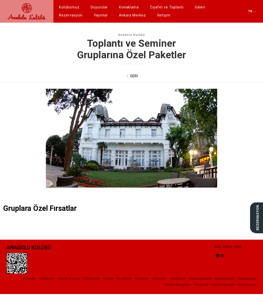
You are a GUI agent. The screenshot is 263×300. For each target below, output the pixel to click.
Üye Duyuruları (247, 284)
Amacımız (142, 278)
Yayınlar (101, 15)
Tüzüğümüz (178, 278)
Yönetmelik (201, 284)
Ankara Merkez (132, 15)
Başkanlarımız (247, 278)
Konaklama (129, 7)
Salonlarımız (92, 278)
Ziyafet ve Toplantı (167, 7)
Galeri (200, 7)
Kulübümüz (69, 7)
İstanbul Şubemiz (200, 278)
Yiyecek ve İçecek (69, 278)
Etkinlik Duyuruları (223, 284)
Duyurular (99, 7)
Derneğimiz (124, 278)
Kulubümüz (46, 278)
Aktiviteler (29, 278)
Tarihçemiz (159, 278)
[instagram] (222, 256)
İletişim (164, 15)
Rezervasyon (71, 15)
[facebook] (217, 256)
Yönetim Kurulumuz (177, 284)
